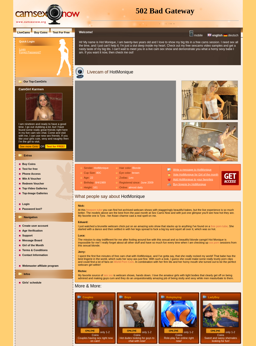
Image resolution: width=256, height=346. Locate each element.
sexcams (197, 45)
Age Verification (32, 230)
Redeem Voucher (33, 183)
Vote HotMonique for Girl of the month (195, 174)
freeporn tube (94, 209)
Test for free (30, 168)
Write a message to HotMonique (192, 169)
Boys (127, 297)
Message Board (32, 240)
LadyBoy (213, 297)
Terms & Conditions (35, 250)
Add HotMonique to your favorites (193, 179)
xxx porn (214, 242)
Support (27, 235)
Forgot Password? (30, 52)
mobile (196, 35)
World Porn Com (124, 261)
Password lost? (32, 208)
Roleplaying (173, 297)
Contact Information (35, 255)
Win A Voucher (31, 178)
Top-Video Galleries (34, 188)
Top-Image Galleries (35, 193)
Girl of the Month (33, 245)
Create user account (35, 225)
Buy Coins (28, 164)
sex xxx (108, 275)
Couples (88, 297)
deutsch (230, 35)
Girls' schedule (31, 282)
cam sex (36, 132)
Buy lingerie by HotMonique (189, 184)
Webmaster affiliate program (40, 265)
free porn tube (219, 226)
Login (22, 49)
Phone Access (31, 173)
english (215, 35)
